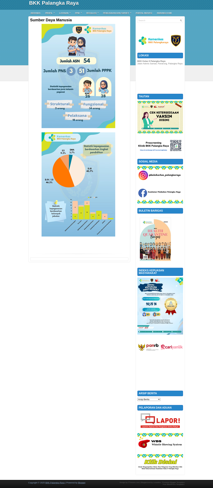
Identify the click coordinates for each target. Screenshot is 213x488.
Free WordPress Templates (173, 484)
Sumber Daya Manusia (51, 20)
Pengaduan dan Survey (118, 12)
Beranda (36, 13)
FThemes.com (133, 482)
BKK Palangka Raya (54, 3)
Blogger (81, 482)
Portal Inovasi (144, 13)
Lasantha (157, 482)
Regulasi (93, 12)
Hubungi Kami (164, 13)
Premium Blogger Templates (173, 482)
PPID (79, 12)
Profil (51, 12)
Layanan (66, 12)
